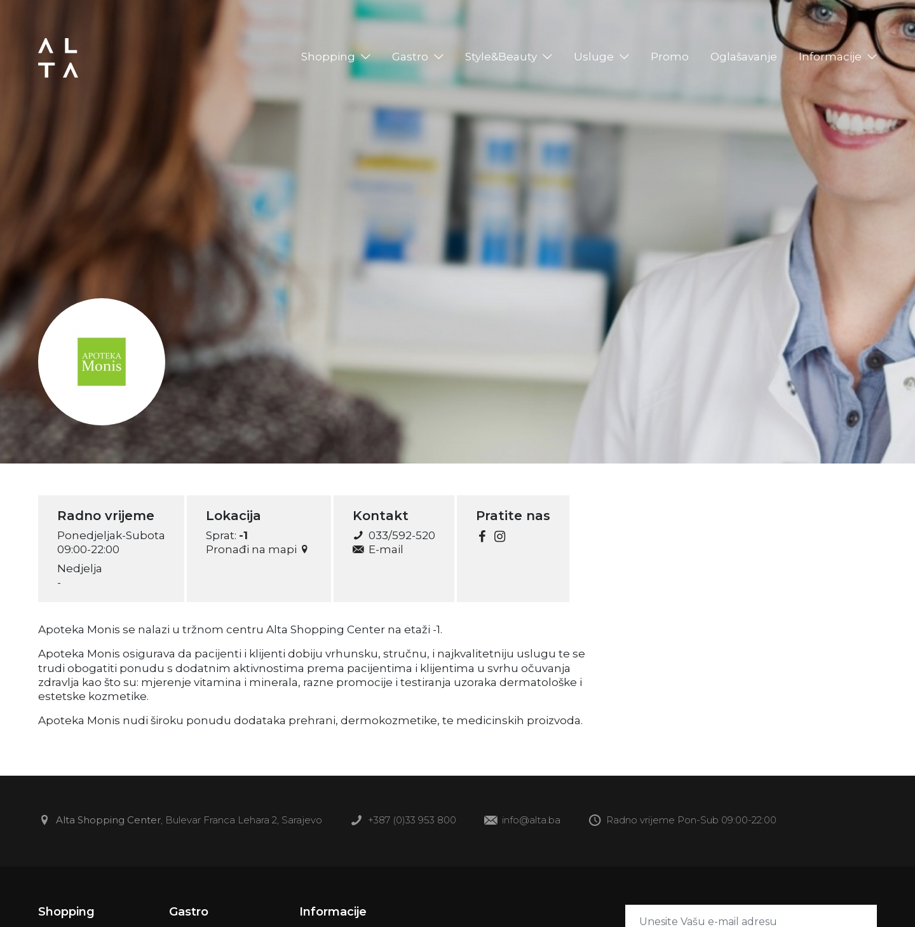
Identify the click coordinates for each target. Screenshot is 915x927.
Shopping (328, 56)
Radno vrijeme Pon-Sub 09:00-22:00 (682, 821)
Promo (670, 56)
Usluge (594, 56)
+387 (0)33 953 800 (403, 821)
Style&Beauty (501, 56)
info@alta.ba (522, 821)
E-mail (378, 549)
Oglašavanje (743, 56)
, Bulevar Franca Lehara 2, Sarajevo (180, 821)
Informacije (830, 56)
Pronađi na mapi (259, 549)
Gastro (410, 56)
